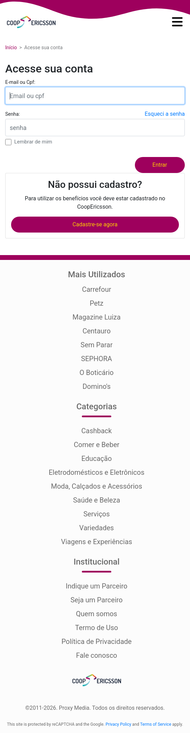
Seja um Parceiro (96, 600)
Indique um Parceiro (96, 586)
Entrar (160, 165)
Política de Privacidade (96, 641)
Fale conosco (96, 655)
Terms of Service (155, 724)
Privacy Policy (118, 724)
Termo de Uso (96, 627)
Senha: (12, 114)
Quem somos (96, 614)
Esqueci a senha (165, 114)
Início (11, 47)
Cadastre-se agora (95, 224)
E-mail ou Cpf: (20, 82)
